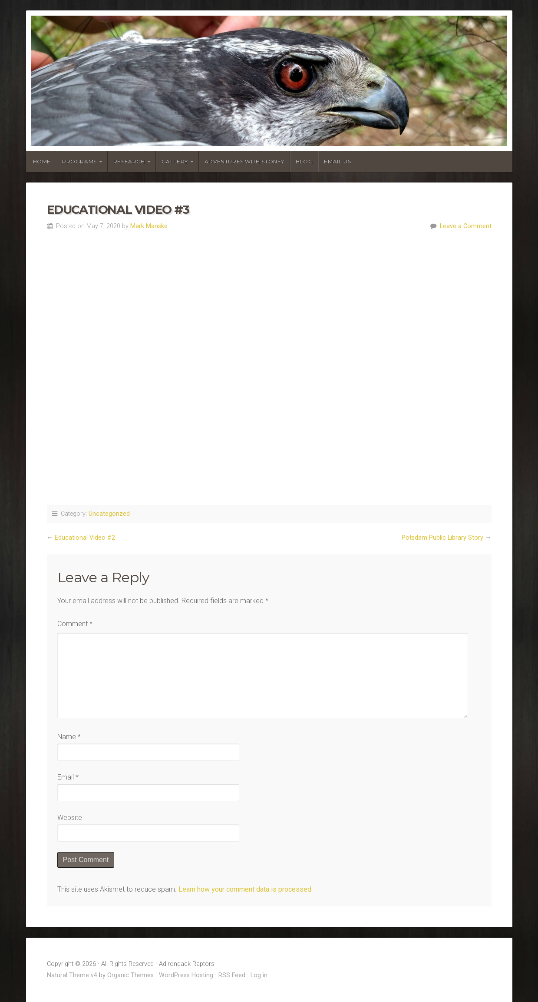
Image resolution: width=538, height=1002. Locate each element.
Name (69, 737)
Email (68, 777)
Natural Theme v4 (72, 975)
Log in (259, 975)
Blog (304, 161)
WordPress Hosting (186, 975)
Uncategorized (109, 514)
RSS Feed (231, 975)
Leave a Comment (466, 226)
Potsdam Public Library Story (442, 537)
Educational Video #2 (85, 537)
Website (69, 817)
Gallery (175, 161)
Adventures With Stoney (244, 161)
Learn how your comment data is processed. (245, 889)
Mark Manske (149, 226)
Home (42, 161)
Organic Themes (130, 975)
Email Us (337, 161)
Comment (74, 624)
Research (129, 161)
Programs (79, 161)
